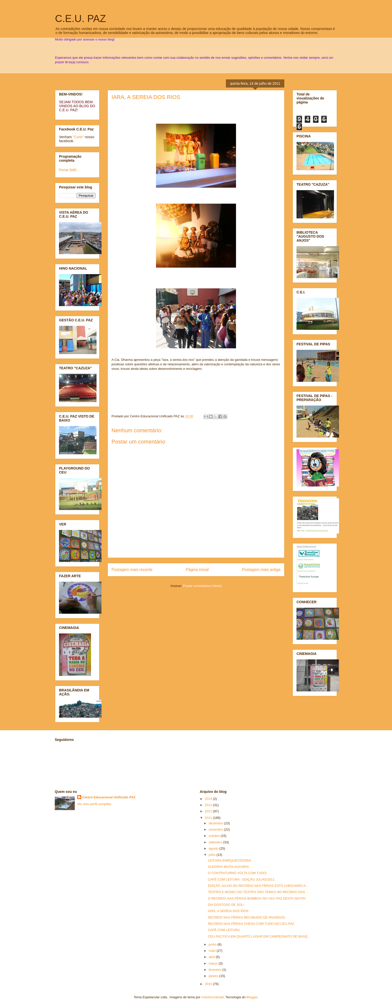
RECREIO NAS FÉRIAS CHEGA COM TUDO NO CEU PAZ (251, 924)
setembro (216, 842)
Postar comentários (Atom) (202, 586)
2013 (209, 805)
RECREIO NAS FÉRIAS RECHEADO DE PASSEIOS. (247, 917)
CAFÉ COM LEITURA (224, 930)
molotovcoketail (212, 997)
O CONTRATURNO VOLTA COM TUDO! (237, 873)
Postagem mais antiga (261, 569)
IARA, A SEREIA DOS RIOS (146, 97)
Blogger (252, 997)
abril (212, 957)
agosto (214, 848)
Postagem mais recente (132, 569)
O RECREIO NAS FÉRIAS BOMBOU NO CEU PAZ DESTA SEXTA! (257, 898)
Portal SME (68, 170)
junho (213, 944)
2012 (209, 811)
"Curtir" (78, 137)
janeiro (214, 976)
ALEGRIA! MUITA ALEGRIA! (228, 867)
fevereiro (215, 970)
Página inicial (197, 569)
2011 (209, 818)
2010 (209, 984)
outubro (215, 836)
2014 (209, 799)
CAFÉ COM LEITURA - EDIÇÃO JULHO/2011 (241, 879)
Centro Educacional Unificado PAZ (109, 797)
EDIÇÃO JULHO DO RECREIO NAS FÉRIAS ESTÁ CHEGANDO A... (258, 886)
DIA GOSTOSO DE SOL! (226, 905)
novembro (216, 829)
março (214, 963)
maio (213, 951)
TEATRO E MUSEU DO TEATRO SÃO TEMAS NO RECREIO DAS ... (258, 892)
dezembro (216, 823)
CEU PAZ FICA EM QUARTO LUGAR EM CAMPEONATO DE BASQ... (259, 936)
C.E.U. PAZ (80, 18)
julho (212, 855)
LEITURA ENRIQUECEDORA (229, 860)
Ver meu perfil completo (94, 804)
